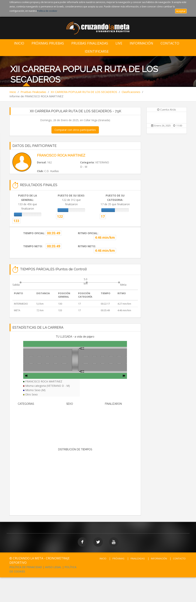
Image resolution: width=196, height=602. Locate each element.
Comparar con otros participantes (75, 130)
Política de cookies (47, 10)
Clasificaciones (131, 92)
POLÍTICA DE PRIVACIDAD (25, 567)
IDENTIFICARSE (97, 51)
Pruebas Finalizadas (89, 43)
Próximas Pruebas (48, 43)
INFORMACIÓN (159, 558)
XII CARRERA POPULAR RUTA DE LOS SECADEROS (84, 92)
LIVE (118, 43)
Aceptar (181, 11)
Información (141, 43)
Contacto (170, 43)
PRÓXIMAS (118, 558)
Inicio (19, 43)
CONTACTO (179, 558)
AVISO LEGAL (53, 567)
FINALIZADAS (138, 558)
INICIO (103, 558)
